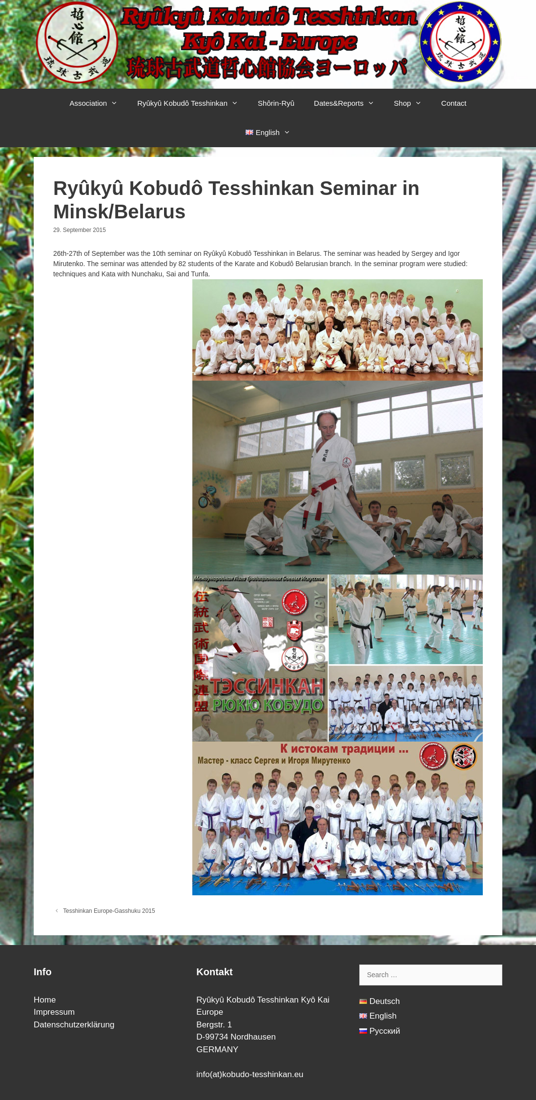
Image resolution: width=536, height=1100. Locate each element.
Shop (413, 103)
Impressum (54, 1012)
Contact (454, 103)
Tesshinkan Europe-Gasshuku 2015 (109, 910)
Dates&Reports (349, 103)
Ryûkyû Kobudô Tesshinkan (192, 103)
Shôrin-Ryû (276, 103)
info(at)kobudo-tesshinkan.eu (249, 1074)
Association (98, 103)
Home (45, 999)
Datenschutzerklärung (74, 1024)
